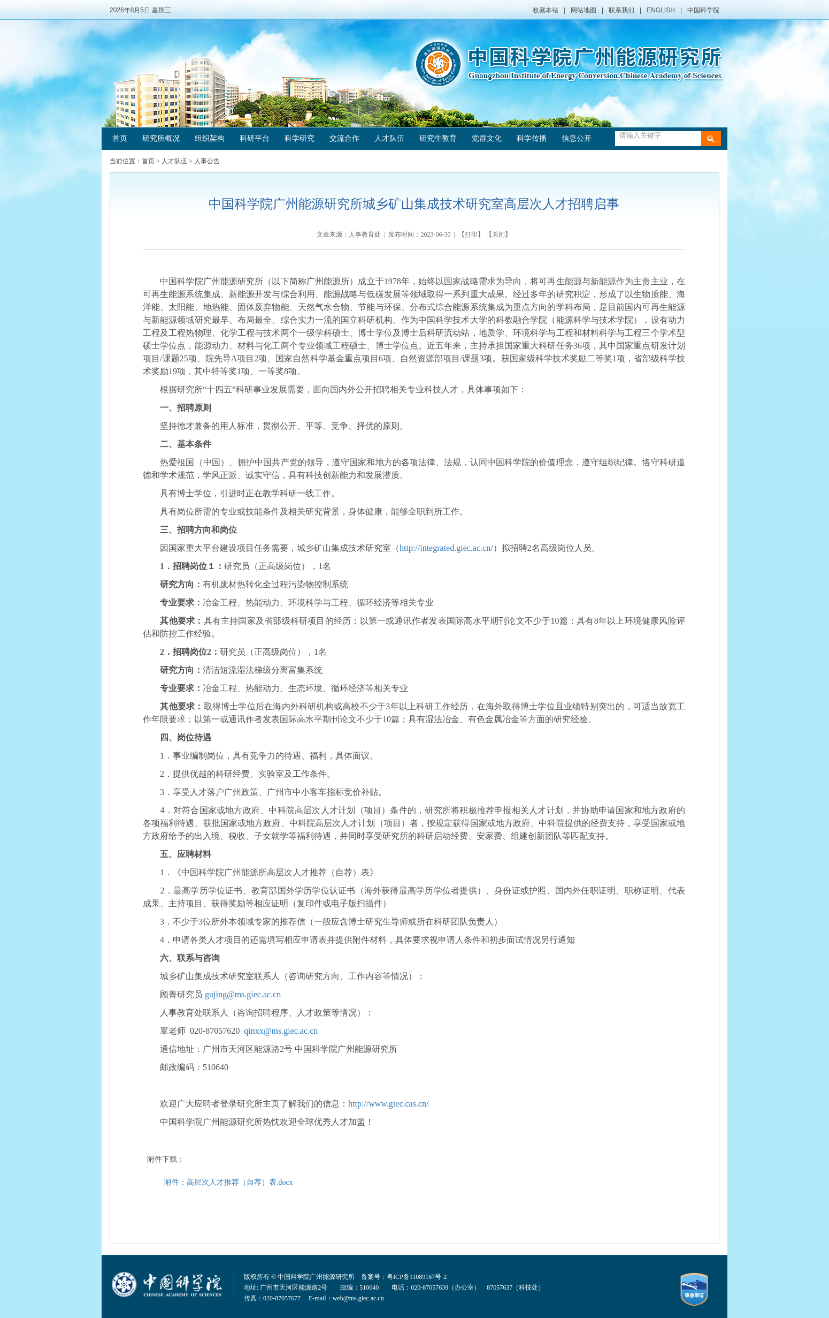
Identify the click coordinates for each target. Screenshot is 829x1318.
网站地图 (583, 10)
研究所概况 (161, 138)
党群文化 (487, 138)
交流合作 (344, 138)
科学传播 (532, 138)
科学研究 (299, 138)
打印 (471, 234)
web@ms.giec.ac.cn (358, 1298)
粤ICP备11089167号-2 (417, 1277)
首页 (119, 138)
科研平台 (255, 138)
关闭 (498, 234)
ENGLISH (661, 10)
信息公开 (577, 138)
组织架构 (210, 138)
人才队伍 (389, 138)
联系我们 (621, 10)
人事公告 (207, 161)
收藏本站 (545, 10)
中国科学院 (703, 10)
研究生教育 (438, 138)
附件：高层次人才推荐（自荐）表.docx (228, 1182)
